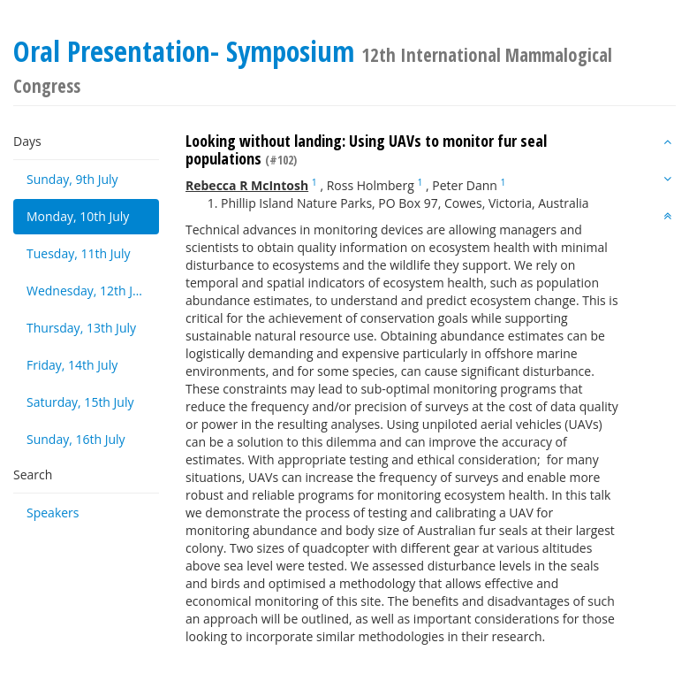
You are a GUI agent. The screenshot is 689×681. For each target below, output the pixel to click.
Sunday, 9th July (72, 179)
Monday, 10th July (77, 216)
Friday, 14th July (71, 364)
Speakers (53, 512)
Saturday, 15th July (80, 402)
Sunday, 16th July (75, 439)
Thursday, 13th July (81, 327)
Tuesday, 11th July (78, 253)
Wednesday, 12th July (87, 290)
